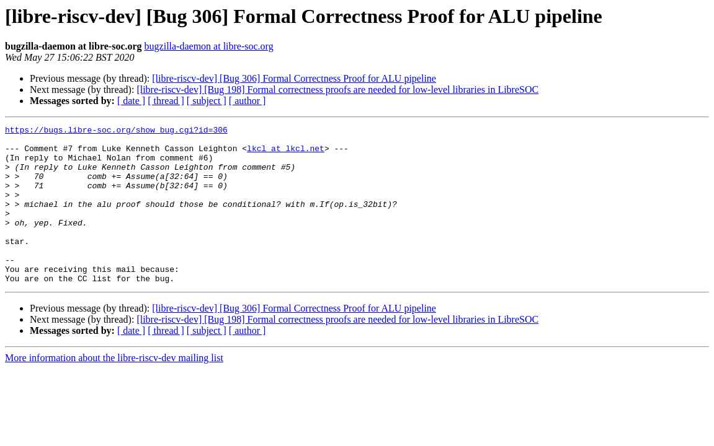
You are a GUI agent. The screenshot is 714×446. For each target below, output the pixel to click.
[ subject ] (206, 100)
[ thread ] (166, 100)
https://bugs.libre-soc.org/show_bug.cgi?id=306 (116, 131)
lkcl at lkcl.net (285, 153)
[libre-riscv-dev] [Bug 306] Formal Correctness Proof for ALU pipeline (294, 78)
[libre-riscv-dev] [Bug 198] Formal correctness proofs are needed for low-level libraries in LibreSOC (337, 89)
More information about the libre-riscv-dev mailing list (114, 389)
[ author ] (247, 100)
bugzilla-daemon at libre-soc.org (209, 46)
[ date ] (131, 100)
